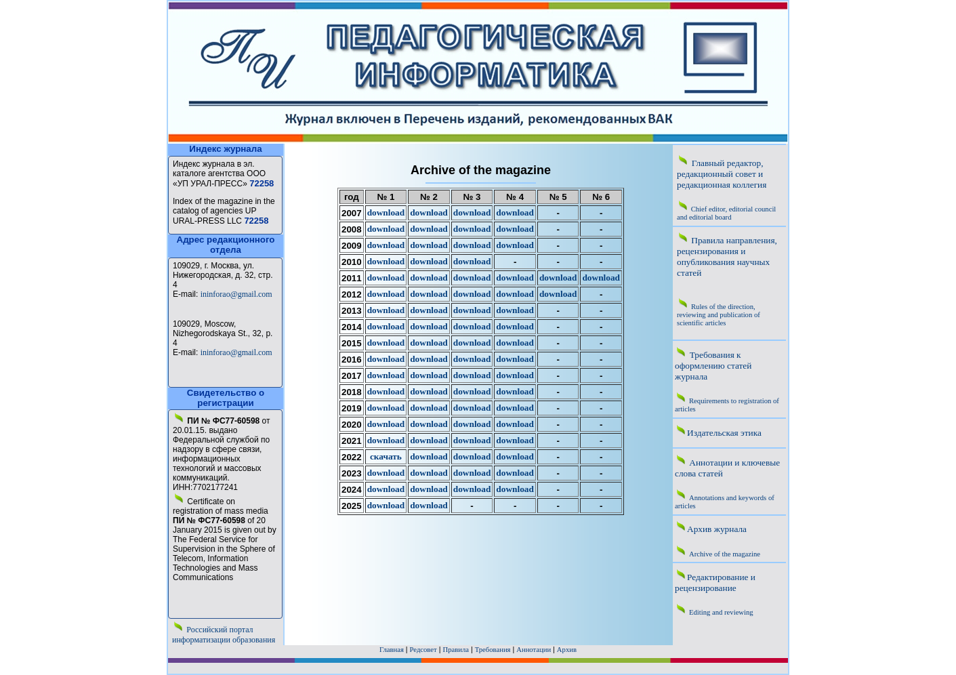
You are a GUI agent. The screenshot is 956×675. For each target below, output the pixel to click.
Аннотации (533, 649)
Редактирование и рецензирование (715, 582)
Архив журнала (717, 529)
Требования (493, 649)
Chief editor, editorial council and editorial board (726, 213)
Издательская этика (724, 433)
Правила (455, 649)
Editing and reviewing (721, 612)
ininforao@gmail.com (236, 294)
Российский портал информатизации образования (223, 635)
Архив (567, 649)
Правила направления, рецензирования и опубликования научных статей (727, 256)
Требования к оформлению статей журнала (713, 366)
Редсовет (423, 649)
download (386, 212)
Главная (391, 649)
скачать (386, 456)
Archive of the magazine (724, 554)
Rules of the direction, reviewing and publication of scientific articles (718, 315)
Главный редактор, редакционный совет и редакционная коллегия (721, 174)
